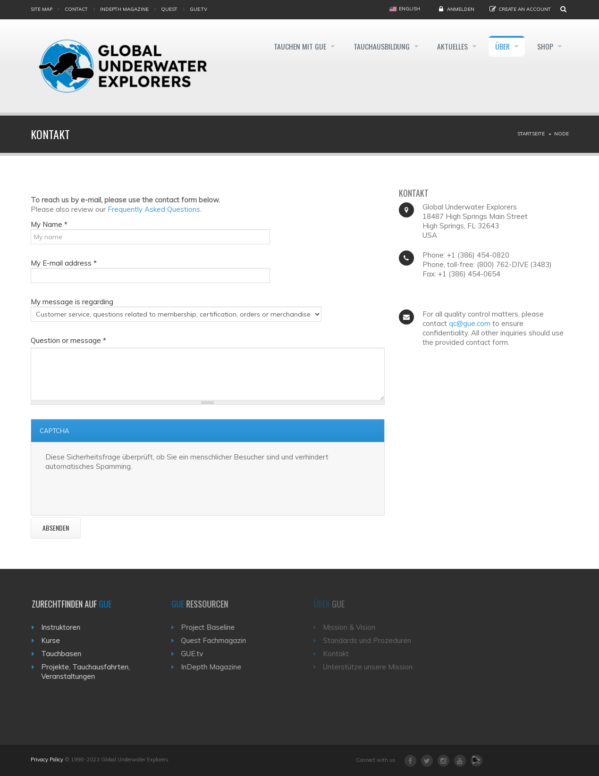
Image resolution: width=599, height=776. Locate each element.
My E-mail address (64, 263)
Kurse (54, 640)
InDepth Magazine (124, 9)
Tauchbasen (65, 653)
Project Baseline (214, 627)
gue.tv (198, 9)
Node (561, 134)
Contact (76, 9)
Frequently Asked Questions (154, 209)
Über (501, 46)
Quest (169, 9)
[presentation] (117, 489)
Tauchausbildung (377, 46)
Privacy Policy (47, 759)
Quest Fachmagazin (219, 640)
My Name (49, 224)
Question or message (68, 340)
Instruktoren (64, 627)
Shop (546, 46)
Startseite (531, 134)
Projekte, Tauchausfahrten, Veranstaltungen (89, 671)
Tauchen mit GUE (294, 46)
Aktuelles (450, 46)
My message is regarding (72, 301)
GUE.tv (198, 653)
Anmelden (460, 9)
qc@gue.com (469, 323)
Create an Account (524, 9)
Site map (41, 9)
